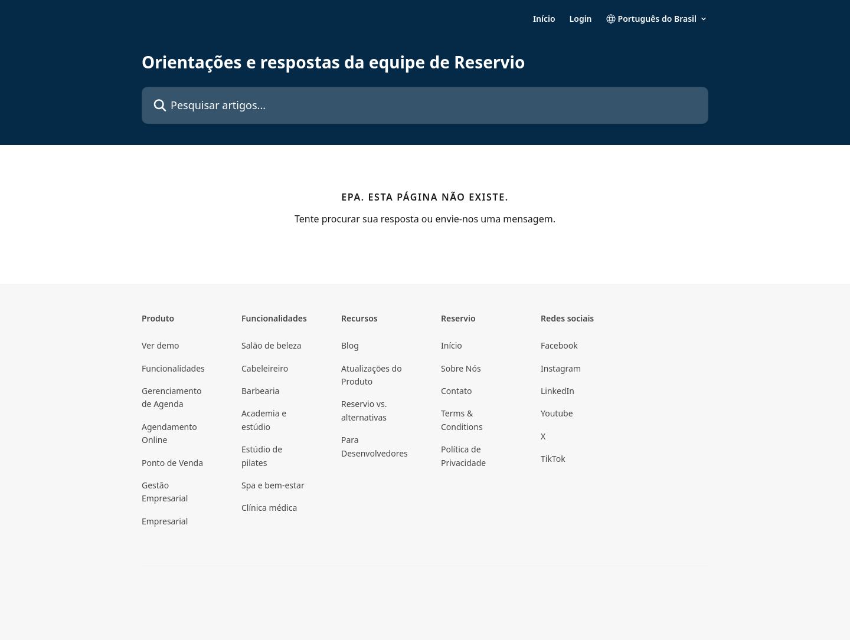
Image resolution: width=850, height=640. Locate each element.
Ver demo (160, 345)
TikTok (553, 458)
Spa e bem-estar (273, 485)
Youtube (557, 413)
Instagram (561, 368)
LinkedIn (557, 390)
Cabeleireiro (264, 368)
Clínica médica (269, 507)
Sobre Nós (461, 368)
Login (581, 19)
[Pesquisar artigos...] (425, 105)
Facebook (559, 345)
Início (544, 19)
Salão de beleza (271, 345)
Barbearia (260, 390)
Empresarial (165, 521)
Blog (350, 345)
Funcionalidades (173, 368)
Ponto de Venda (172, 462)
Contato (456, 390)
